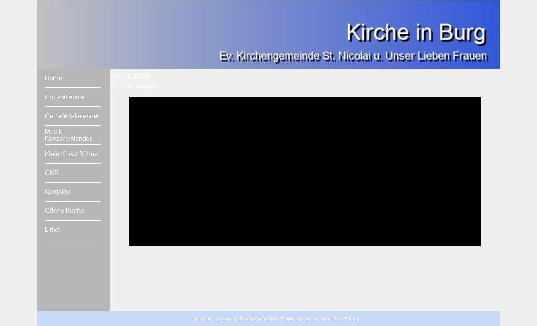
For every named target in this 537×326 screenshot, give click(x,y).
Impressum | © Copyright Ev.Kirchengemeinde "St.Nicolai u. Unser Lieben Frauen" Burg (274, 318)
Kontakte (57, 191)
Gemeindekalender (72, 116)
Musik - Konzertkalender (68, 135)
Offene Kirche (64, 210)
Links (52, 229)
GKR (52, 172)
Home (53, 78)
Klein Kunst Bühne (71, 154)
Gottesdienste (65, 97)
